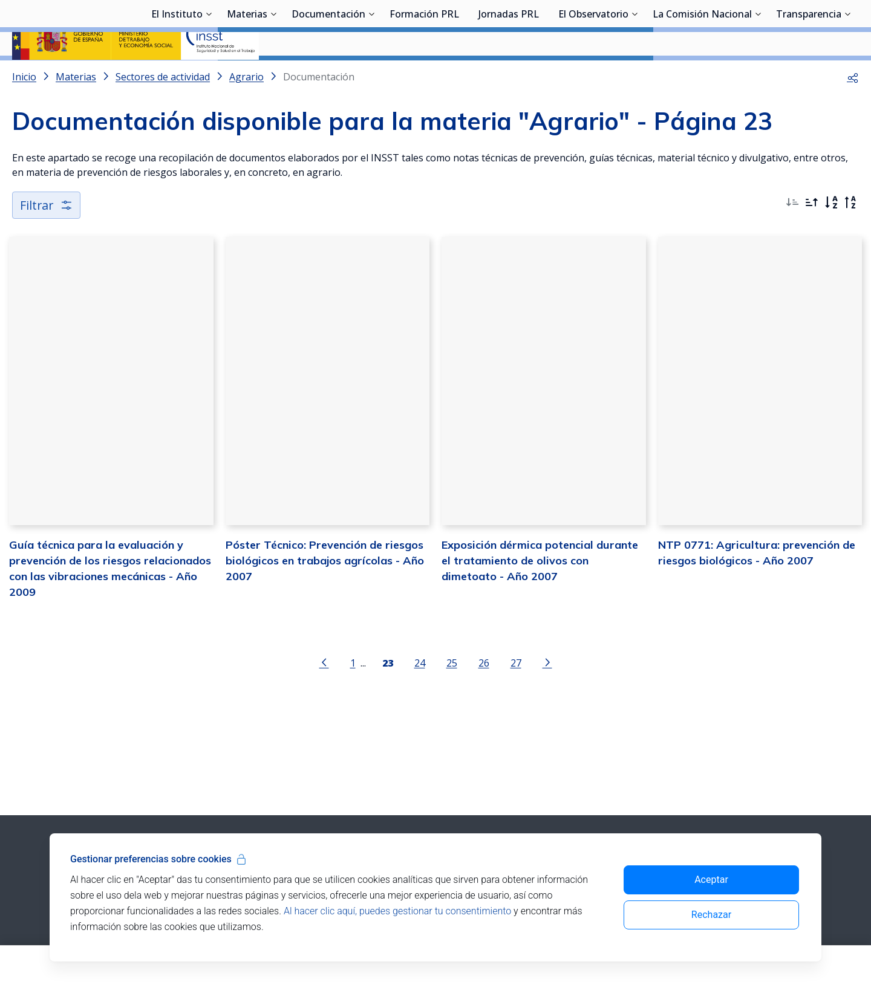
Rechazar (711, 914)
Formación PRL (424, 75)
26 (483, 695)
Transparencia (808, 75)
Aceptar (711, 879)
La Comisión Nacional (702, 75)
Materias (247, 75)
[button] (853, 109)
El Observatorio (593, 75)
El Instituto (177, 75)
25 (451, 695)
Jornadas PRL (508, 75)
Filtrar (47, 237)
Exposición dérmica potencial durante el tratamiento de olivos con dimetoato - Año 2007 (540, 593)
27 (516, 695)
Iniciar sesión (813, 27)
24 (419, 695)
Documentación (328, 75)
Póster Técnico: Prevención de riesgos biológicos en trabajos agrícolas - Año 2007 (325, 593)
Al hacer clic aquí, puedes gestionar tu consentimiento (397, 911)
